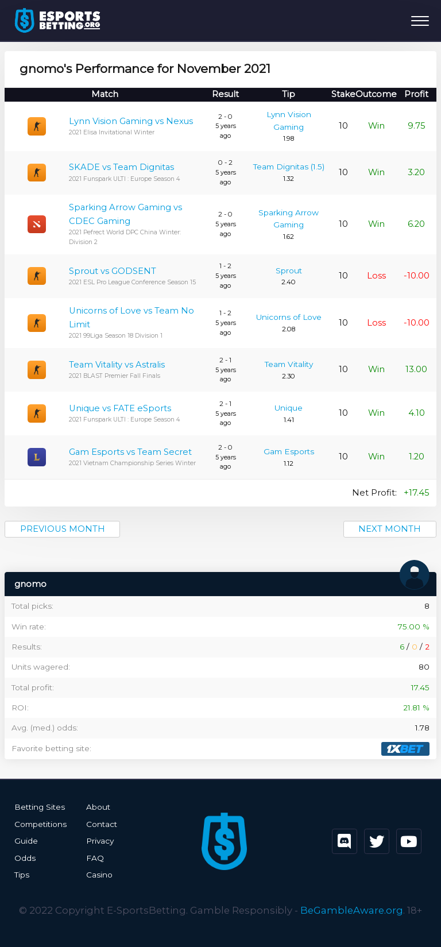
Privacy (100, 840)
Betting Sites (39, 806)
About (98, 806)
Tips (21, 874)
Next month (389, 529)
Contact (101, 824)
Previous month (62, 529)
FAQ (95, 858)
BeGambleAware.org (351, 910)
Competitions (40, 824)
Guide (26, 840)
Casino (99, 874)
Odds (25, 858)
